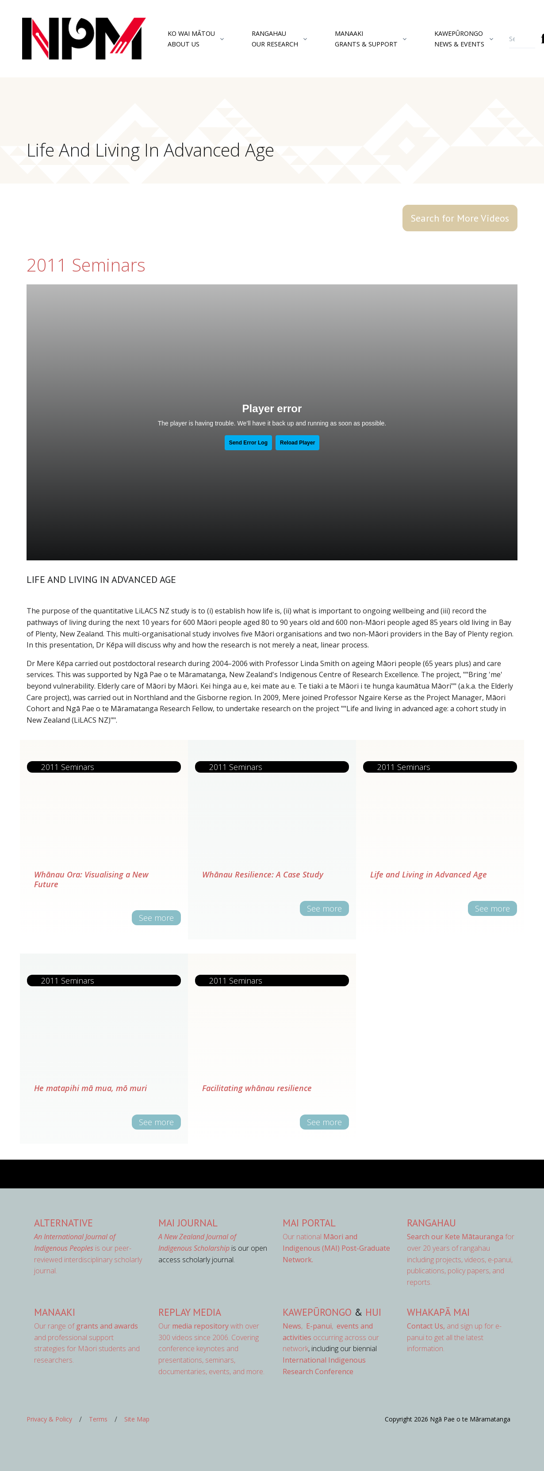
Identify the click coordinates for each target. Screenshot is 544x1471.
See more (156, 917)
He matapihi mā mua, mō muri (90, 1088)
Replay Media (189, 1312)
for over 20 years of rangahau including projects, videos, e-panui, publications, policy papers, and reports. (460, 1259)
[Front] (62, 38)
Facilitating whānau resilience (257, 1088)
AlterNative (63, 1222)
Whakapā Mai (438, 1312)
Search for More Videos (460, 218)
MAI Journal (188, 1222)
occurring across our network (331, 1337)
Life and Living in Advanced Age (428, 874)
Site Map (136, 1419)
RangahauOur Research (275, 38)
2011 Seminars (86, 265)
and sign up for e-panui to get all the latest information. (454, 1337)
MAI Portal (309, 1222)
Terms (98, 1419)
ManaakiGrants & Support (366, 38)
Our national (336, 1248)
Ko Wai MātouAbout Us (191, 38)
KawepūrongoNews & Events (459, 38)
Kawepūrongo (317, 1312)
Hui (373, 1312)
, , (309, 1326)
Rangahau (431, 1222)
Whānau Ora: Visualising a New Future (91, 879)
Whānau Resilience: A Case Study (262, 874)
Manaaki (54, 1312)
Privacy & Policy (49, 1419)
